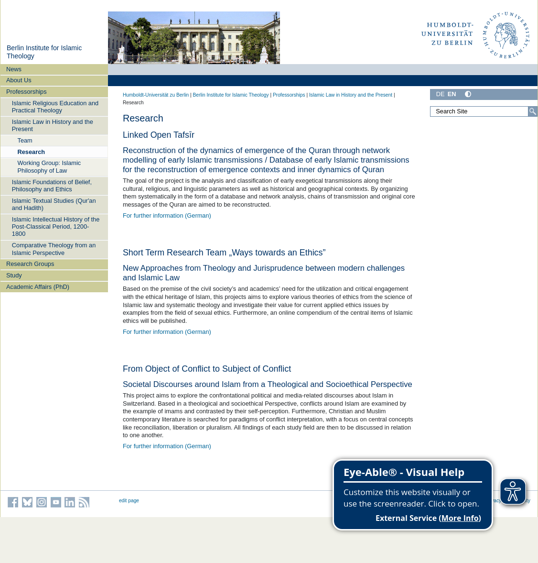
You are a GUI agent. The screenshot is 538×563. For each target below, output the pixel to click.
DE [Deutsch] (440, 94)
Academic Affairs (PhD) (37, 286)
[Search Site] (484, 111)
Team (24, 140)
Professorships (26, 91)
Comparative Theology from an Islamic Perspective (54, 249)
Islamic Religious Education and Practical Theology (55, 106)
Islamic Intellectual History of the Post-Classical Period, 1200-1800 (56, 227)
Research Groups (30, 263)
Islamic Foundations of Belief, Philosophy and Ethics (52, 185)
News (14, 69)
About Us (19, 80)
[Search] (533, 111)
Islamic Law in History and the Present (52, 125)
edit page (129, 500)
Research (31, 151)
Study (14, 275)
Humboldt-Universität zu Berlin (156, 95)
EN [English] (452, 94)
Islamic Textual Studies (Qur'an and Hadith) (54, 204)
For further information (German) (167, 215)
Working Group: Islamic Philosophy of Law (49, 166)
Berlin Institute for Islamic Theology (231, 95)
